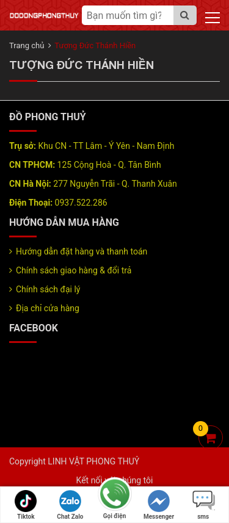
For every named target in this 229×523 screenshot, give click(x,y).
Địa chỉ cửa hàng (47, 308)
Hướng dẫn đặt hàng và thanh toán (81, 251)
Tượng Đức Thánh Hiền (95, 45)
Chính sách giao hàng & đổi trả (73, 270)
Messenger (159, 505)
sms (203, 505)
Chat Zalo (70, 505)
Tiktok (26, 505)
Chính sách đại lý (48, 289)
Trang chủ (26, 45)
